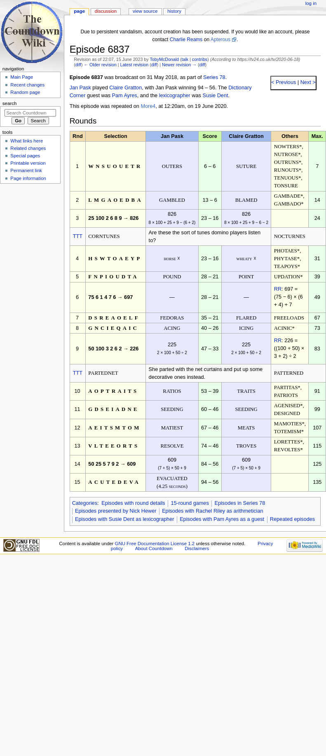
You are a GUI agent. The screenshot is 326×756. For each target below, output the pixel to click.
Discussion (106, 11)
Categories (84, 503)
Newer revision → (179, 64)
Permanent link (26, 170)
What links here (26, 140)
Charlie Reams (186, 39)
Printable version (27, 163)
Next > (307, 82)
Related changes (28, 148)
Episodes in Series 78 (239, 503)
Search (9, 103)
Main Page (21, 77)
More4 (148, 106)
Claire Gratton (125, 88)
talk (185, 59)
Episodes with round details (133, 503)
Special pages (25, 155)
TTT (77, 236)
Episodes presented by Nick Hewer (115, 511)
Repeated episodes (292, 519)
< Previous (283, 82)
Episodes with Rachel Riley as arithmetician (212, 511)
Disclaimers (197, 548)
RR (277, 289)
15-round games (190, 503)
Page (79, 11)
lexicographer (174, 95)
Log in (311, 3)
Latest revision (134, 64)
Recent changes (27, 84)
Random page (25, 92)
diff (78, 64)
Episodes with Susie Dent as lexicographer (124, 519)
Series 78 (214, 77)
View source (145, 11)
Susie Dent (215, 95)
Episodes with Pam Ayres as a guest (222, 519)
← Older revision (100, 64)
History (174, 11)
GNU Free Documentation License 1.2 (155, 543)
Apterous (220, 39)
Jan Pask (80, 88)
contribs (199, 59)
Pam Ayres (124, 95)
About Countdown (154, 548)
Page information (28, 178)
